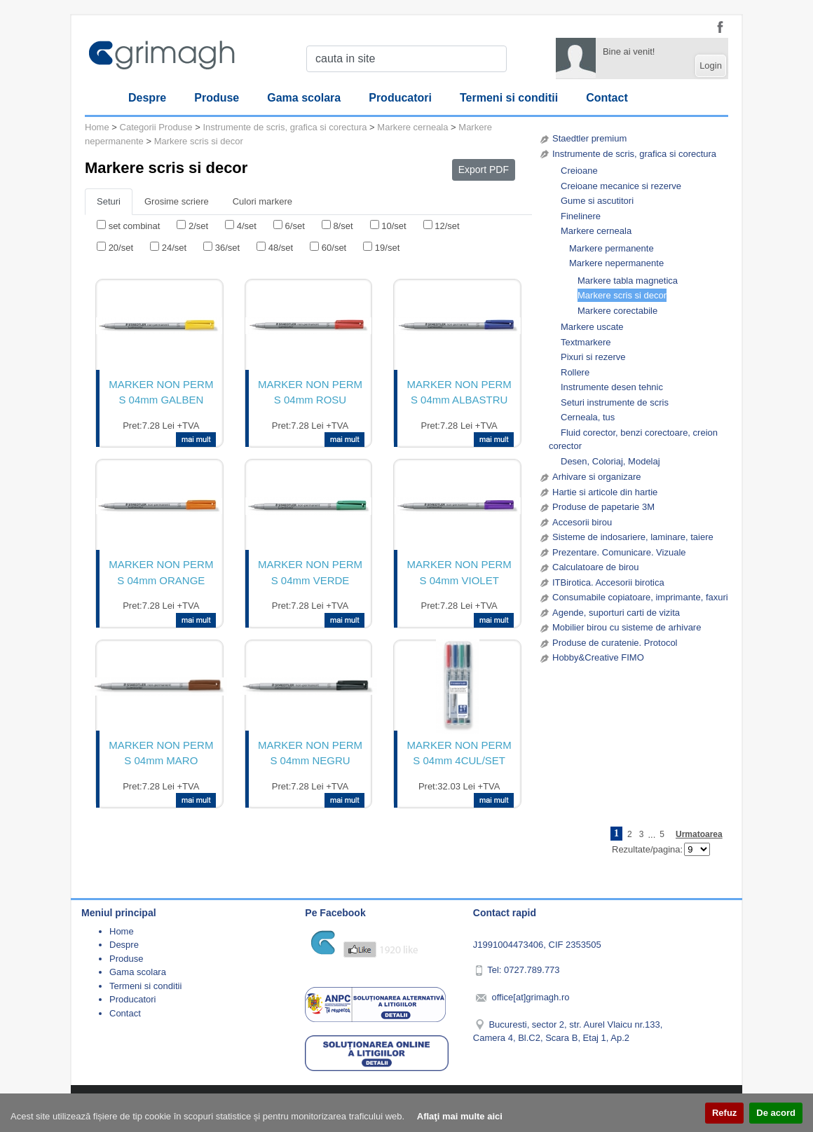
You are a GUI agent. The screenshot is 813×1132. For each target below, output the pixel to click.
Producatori (400, 98)
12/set (447, 226)
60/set (334, 247)
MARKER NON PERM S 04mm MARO (161, 753)
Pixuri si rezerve (593, 357)
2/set (198, 226)
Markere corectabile (617, 310)
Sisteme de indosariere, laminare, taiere (632, 537)
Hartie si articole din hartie (604, 492)
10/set (393, 226)
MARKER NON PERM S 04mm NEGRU (310, 753)
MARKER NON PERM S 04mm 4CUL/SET (459, 753)
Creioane (579, 170)
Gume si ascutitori (597, 200)
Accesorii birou (582, 522)
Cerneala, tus (588, 417)
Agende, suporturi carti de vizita (616, 612)
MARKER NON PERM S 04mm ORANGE (161, 572)
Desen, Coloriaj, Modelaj (610, 461)
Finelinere (581, 216)
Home (97, 127)
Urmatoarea (699, 834)
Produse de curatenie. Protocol (615, 642)
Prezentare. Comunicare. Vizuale (619, 552)
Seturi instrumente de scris (615, 402)
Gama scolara (304, 98)
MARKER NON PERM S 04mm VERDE (310, 572)
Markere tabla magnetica (628, 280)
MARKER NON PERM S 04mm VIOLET (459, 572)
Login (710, 65)
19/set (387, 247)
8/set (343, 226)
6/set (295, 226)
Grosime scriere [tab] (176, 201)
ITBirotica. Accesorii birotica (608, 582)
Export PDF (483, 169)
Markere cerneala (596, 231)
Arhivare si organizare (596, 476)
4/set (247, 226)
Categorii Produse (156, 127)
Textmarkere (586, 342)
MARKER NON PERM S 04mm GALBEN (161, 392)
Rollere (575, 372)
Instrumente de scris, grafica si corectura (634, 154)
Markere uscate (592, 327)
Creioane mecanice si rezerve (621, 186)
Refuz (724, 1112)
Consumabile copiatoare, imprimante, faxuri (640, 597)
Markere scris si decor (622, 295)
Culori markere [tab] (262, 201)
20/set (121, 247)
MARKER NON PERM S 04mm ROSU (310, 392)
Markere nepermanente (616, 263)
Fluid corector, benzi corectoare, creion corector (633, 439)
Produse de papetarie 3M (603, 507)
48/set (280, 247)
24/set (174, 247)
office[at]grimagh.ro (530, 997)
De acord (775, 1112)
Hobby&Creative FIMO (598, 657)
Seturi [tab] (109, 201)
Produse (216, 98)
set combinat (134, 226)
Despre (147, 98)
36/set (227, 247)
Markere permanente (611, 248)
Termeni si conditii (509, 98)
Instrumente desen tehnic (612, 387)
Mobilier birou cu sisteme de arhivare (626, 627)
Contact (607, 98)
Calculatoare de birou (595, 567)
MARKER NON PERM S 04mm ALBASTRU (459, 392)
